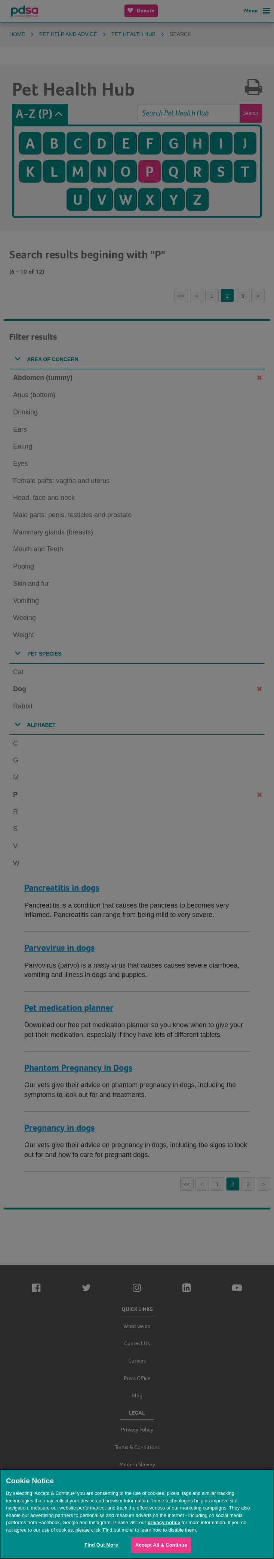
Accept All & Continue (161, 1545)
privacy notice (164, 1522)
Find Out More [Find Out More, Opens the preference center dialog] (101, 1545)
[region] (137, 1514)
